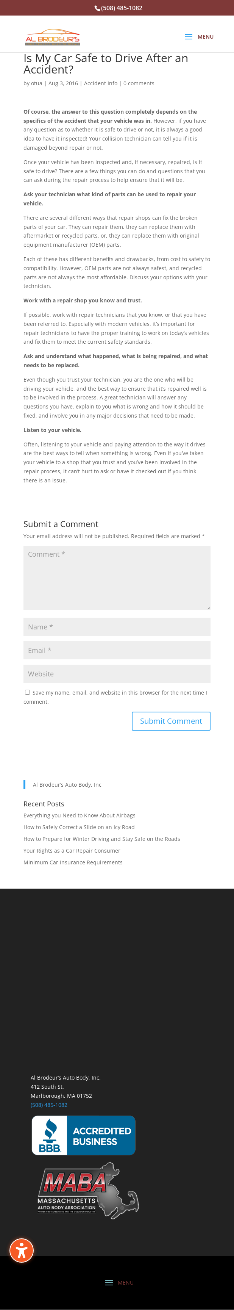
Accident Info (100, 83)
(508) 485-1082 (49, 1104)
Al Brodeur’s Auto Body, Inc (67, 784)
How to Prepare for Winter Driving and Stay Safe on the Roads (101, 838)
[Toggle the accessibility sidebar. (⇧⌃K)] (21, 1250)
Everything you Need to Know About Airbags (79, 815)
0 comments (138, 83)
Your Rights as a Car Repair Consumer (71, 850)
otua (36, 83)
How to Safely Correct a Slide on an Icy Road (79, 827)
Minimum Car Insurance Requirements (73, 862)
